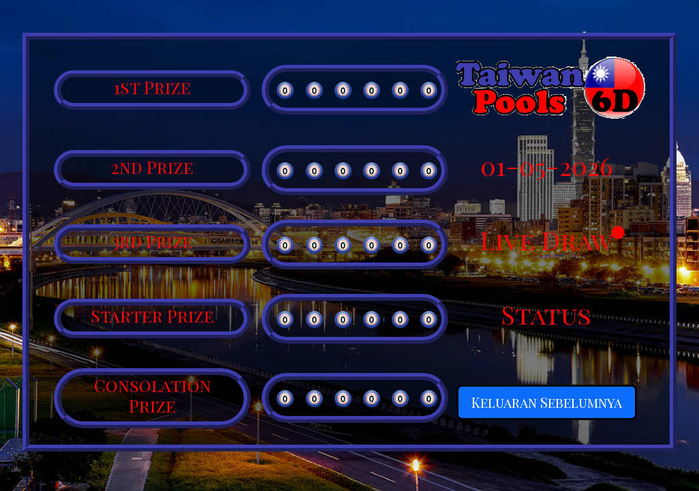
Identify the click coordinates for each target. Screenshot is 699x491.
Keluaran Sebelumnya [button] (546, 402)
